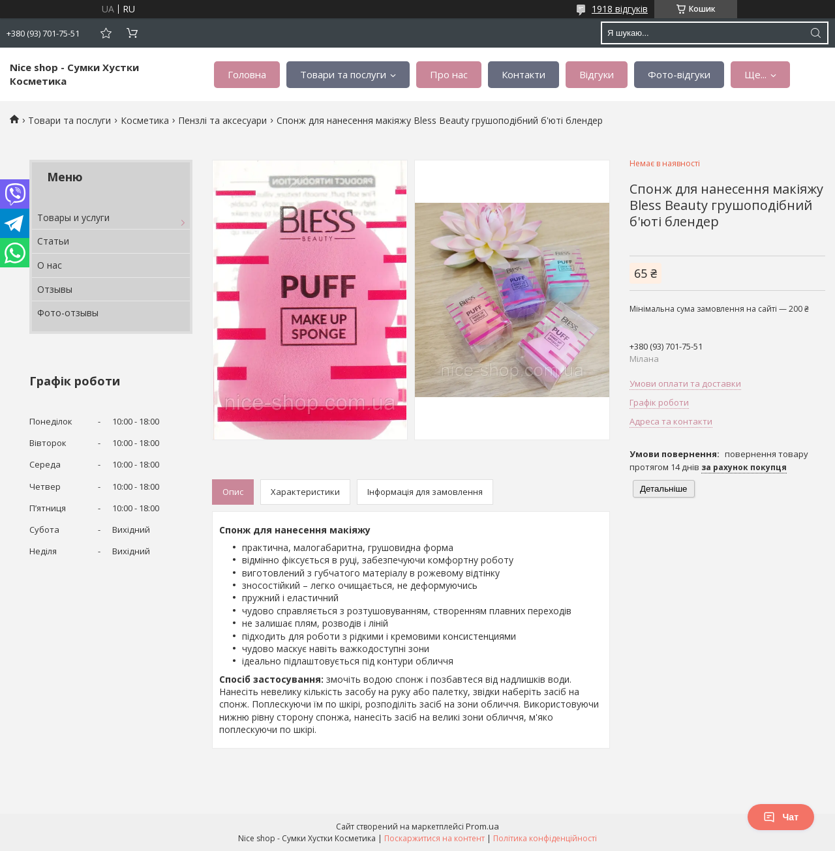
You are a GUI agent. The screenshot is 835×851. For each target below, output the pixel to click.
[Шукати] (815, 33)
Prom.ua (482, 826)
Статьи (53, 241)
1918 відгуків (620, 9)
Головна (247, 74)
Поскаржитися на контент (434, 838)
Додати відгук (106, 33)
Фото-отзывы (68, 312)
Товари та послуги (343, 74)
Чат (780, 817)
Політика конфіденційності (545, 838)
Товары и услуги (73, 217)
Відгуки (596, 74)
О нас (49, 265)
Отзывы (54, 289)
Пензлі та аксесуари (222, 120)
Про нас (449, 74)
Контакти (523, 74)
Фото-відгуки (679, 74)
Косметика (145, 120)
